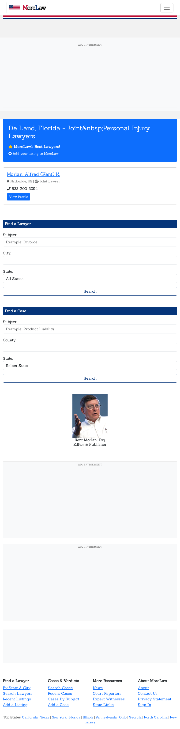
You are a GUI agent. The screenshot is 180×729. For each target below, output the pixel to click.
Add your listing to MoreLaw (33, 153)
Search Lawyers (17, 693)
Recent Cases (60, 693)
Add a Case (58, 704)
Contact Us (148, 693)
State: (8, 271)
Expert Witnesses (109, 699)
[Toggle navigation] (166, 7)
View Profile (18, 197)
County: (9, 340)
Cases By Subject (63, 699)
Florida (74, 717)
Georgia (135, 717)
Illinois (88, 717)
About (143, 687)
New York (59, 717)
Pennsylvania (106, 717)
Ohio (123, 717)
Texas (44, 717)
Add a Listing (15, 704)
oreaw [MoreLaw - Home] (27, 7)
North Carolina (156, 717)
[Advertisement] (90, 82)
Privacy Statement (154, 699)
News (98, 687)
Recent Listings (17, 699)
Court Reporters (107, 693)
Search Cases (60, 687)
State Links (103, 704)
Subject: (10, 234)
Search (90, 291)
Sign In (144, 704)
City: (7, 253)
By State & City (16, 687)
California (30, 717)
